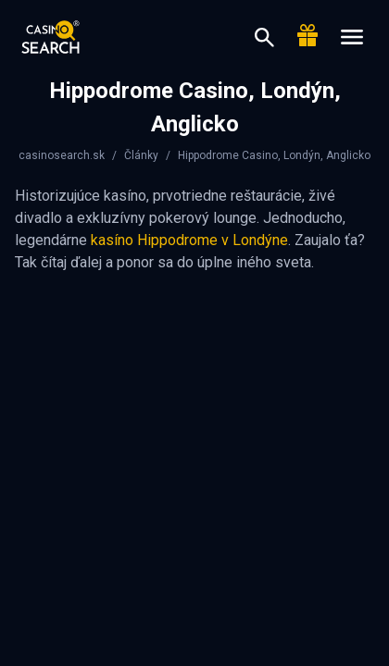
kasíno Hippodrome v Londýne (189, 240)
